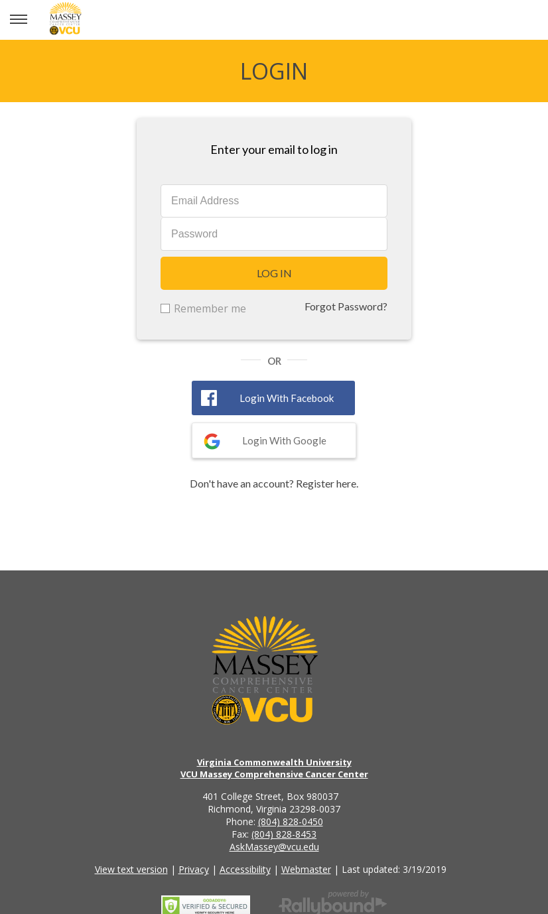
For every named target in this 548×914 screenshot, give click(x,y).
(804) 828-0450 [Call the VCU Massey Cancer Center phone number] (290, 821)
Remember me (210, 308)
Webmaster (306, 869)
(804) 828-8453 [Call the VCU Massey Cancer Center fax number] (283, 834)
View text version (131, 869)
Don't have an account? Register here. (274, 483)
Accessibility (245, 869)
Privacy (193, 869)
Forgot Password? (346, 306)
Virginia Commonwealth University (274, 762)
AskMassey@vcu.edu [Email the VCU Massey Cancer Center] (274, 846)
